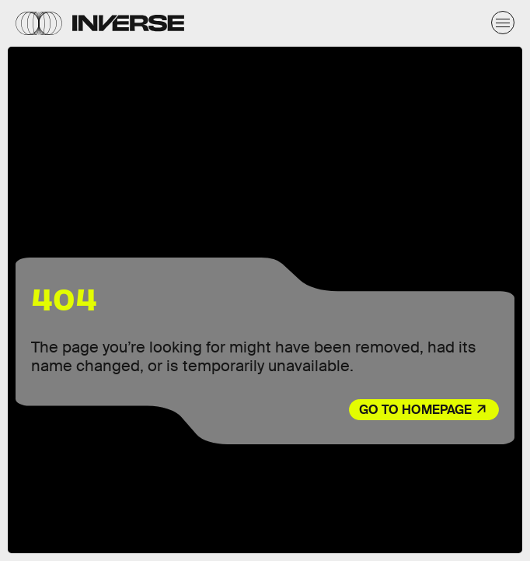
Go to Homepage (415, 409)
